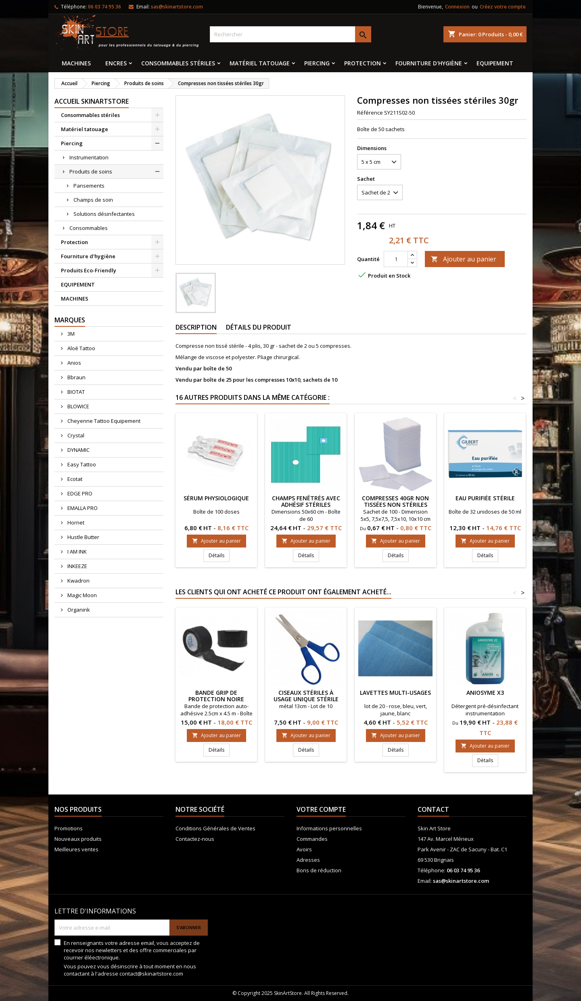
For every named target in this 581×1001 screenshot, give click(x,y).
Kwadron (78, 580)
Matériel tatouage (260, 63)
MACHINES (76, 63)
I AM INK (76, 551)
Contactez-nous (195, 838)
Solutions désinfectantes (104, 213)
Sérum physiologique (216, 498)
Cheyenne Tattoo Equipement (103, 420)
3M (70, 333)
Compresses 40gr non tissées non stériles (395, 501)
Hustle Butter (82, 537)
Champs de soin (93, 199)
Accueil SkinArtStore (91, 101)
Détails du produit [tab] (258, 327)
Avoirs (304, 849)
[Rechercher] (290, 34)
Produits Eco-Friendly (88, 270)
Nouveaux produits (78, 838)
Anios (73, 362)
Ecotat (74, 479)
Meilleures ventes (76, 849)
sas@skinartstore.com (177, 6)
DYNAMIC (78, 449)
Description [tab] (196, 327)
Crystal (75, 435)
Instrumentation (89, 157)
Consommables (88, 228)
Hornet (75, 522)
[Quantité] (396, 259)
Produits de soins (90, 171)
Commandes (312, 838)
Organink (78, 609)
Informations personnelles (329, 828)
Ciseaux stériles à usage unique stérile (306, 696)
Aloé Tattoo (80, 348)
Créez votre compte (503, 6)
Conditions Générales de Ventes (215, 828)
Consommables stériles (178, 63)
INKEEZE (76, 566)
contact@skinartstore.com (151, 973)
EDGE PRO (79, 493)
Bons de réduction (319, 870)
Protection (362, 63)
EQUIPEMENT (495, 63)
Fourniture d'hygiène (428, 63)
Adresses (308, 859)
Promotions (68, 828)
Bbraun (76, 377)
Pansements (88, 185)
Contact (433, 809)
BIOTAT (75, 391)
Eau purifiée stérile (485, 498)
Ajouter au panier (463, 259)
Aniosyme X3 (485, 692)
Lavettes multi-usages (395, 692)
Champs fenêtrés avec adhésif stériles (306, 501)
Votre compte (321, 809)
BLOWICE (77, 406)
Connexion (457, 6)
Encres (116, 63)
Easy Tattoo (81, 464)
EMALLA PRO (82, 508)
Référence (370, 112)
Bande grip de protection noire (216, 696)
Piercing (317, 63)
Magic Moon (81, 595)
